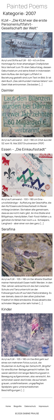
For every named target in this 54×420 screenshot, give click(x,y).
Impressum (44, 406)
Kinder (6, 309)
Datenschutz (30, 406)
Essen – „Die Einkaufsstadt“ (23, 149)
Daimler (7, 90)
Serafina (8, 229)
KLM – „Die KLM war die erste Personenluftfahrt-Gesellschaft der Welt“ (24, 24)
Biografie (18, 406)
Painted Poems (27, 6)
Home (8, 406)
